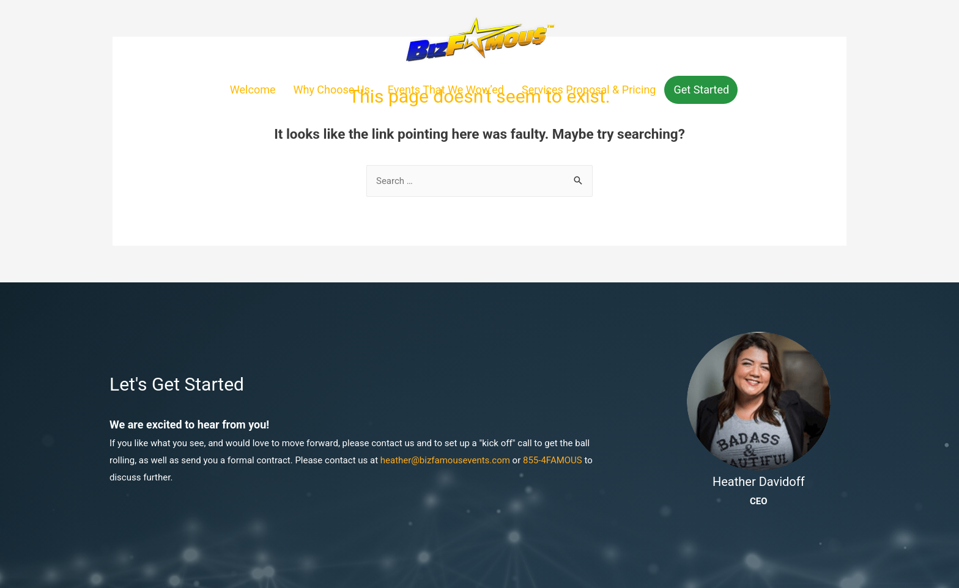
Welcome (253, 89)
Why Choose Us (332, 89)
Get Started (701, 89)
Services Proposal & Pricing (589, 89)
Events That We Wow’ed (446, 89)
